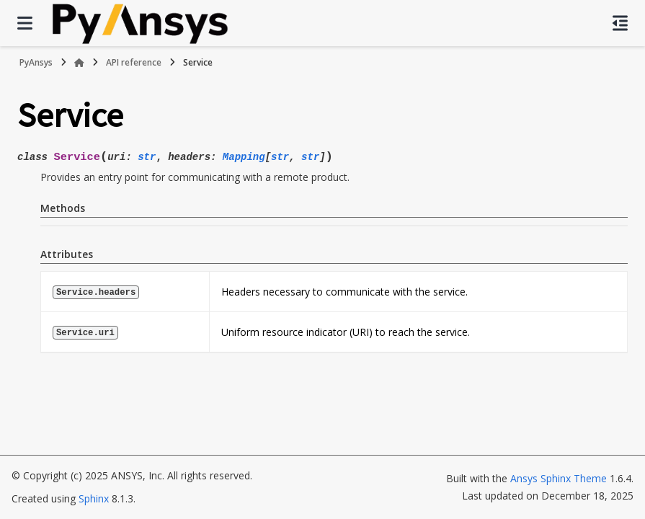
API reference (133, 62)
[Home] (79, 62)
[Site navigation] (25, 23)
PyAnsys (36, 62)
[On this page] (620, 23)
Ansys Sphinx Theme (558, 478)
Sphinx (94, 498)
